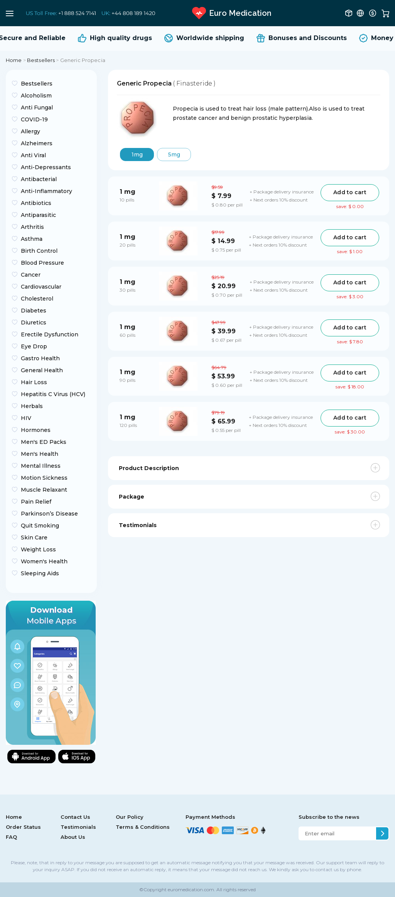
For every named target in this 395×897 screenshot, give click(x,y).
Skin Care (34, 537)
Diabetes (33, 310)
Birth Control (39, 251)
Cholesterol (37, 299)
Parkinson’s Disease (49, 514)
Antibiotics (36, 203)
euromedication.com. (191, 889)
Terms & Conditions (143, 827)
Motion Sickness (44, 478)
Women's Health (44, 561)
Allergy (30, 131)
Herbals (32, 406)
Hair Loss (34, 382)
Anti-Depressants (46, 167)
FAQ (11, 837)
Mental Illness (41, 466)
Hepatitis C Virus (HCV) (53, 394)
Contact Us (75, 817)
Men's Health (39, 454)
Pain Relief (36, 502)
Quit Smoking (40, 525)
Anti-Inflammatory (46, 191)
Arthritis (32, 227)
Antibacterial (39, 179)
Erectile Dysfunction (49, 334)
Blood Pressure (42, 263)
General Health (42, 370)
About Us (73, 837)
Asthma (31, 239)
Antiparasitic (38, 215)
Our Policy (129, 817)
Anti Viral (33, 155)
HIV (26, 418)
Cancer (31, 275)
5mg (174, 154)
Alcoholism (36, 95)
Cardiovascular (41, 287)
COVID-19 (34, 119)
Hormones (36, 430)
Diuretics (33, 322)
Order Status (23, 827)
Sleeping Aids (40, 573)
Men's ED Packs (43, 442)
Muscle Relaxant (44, 490)
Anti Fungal (37, 107)
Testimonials (78, 827)
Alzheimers (36, 143)
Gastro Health (40, 358)
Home (14, 60)
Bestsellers (41, 60)
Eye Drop (34, 346)
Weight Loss (38, 549)
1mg (137, 154)
